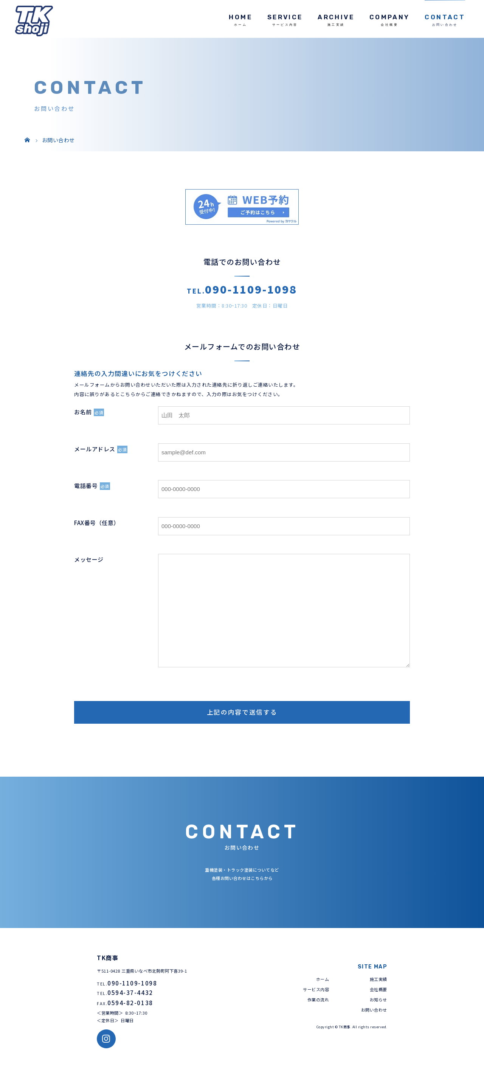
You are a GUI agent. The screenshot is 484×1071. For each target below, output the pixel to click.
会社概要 (378, 989)
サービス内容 (316, 989)
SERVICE (285, 17)
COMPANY (389, 17)
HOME (240, 17)
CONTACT (445, 17)
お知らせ (378, 999)
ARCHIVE (336, 17)
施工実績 (378, 979)
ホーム (322, 979)
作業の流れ (318, 999)
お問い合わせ (374, 1010)
